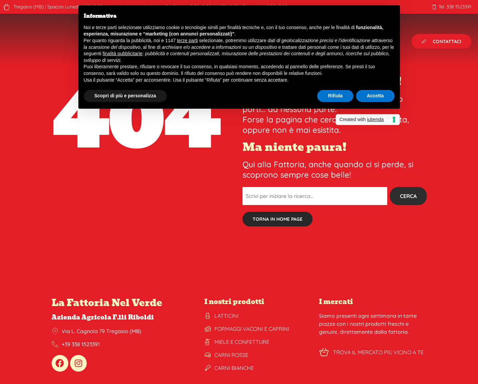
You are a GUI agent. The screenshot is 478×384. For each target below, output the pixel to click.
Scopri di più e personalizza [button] (125, 95)
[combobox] (315, 196)
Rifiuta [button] (335, 95)
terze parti (187, 40)
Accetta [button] (375, 95)
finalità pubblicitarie (122, 53)
